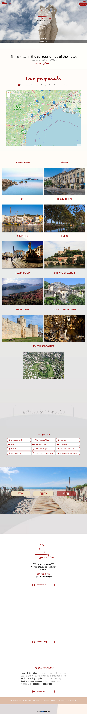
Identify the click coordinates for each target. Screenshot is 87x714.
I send (41, 585)
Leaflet (78, 145)
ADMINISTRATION (72, 701)
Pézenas (63, 440)
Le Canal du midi (41, 444)
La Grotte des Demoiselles (44, 453)
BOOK (83, 4)
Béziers (13, 449)
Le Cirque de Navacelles (68, 453)
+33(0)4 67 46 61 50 (43, 574)
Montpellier (64, 444)
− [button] (8, 95)
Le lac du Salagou (41, 449)
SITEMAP (63, 701)
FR (83, 1)
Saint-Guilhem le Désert (68, 449)
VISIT (66, 493)
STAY (21, 493)
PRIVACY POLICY (55, 701)
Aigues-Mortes (16, 453)
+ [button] (8, 92)
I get (41, 642)
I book (40, 691)
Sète (12, 444)
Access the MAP (16, 440)
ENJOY (43, 493)
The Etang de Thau (42, 440)
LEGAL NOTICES (44, 701)
